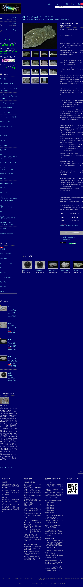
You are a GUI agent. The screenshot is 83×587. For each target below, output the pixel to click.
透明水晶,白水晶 (49, 16)
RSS (82, 578)
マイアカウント (48, 4)
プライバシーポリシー (30, 578)
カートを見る (78, 4)
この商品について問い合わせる (71, 232)
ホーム (2, 578)
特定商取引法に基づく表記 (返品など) (70, 225)
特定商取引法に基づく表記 (72, 578)
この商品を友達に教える (68, 237)
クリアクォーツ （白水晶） (35, 16)
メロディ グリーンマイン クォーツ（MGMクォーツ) (55, 19)
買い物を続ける (65, 239)
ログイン (58, 4)
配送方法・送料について (57, 578)
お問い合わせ (18, 578)
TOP (23, 16)
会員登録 (66, 4)
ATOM (42, 580)
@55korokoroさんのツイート (8, 468)
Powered (54, 583)
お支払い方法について (43, 578)
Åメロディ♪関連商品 (32, 18)
